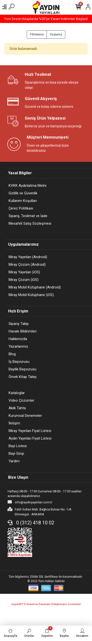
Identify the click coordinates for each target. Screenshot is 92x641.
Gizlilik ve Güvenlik (23, 193)
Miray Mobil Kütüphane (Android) (35, 287)
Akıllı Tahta (17, 408)
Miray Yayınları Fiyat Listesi (30, 431)
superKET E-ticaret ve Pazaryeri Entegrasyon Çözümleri (46, 604)
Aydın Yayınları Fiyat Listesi (30, 438)
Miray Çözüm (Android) (27, 264)
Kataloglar (17, 393)
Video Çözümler (21, 400)
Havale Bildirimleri (23, 331)
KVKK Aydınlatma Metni (27, 185)
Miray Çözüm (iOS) (24, 279)
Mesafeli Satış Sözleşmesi (30, 223)
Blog (12, 354)
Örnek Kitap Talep (23, 377)
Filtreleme (37, 34)
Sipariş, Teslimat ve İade (28, 216)
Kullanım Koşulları (23, 201)
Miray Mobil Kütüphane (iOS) (31, 295)
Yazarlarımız (18, 346)
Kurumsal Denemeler (25, 415)
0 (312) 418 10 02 (31, 523)
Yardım (14, 461)
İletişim (14, 423)
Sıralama (56, 34)
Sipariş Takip (19, 323)
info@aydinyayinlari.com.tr (30, 502)
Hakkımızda (18, 339)
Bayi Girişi (16, 453)
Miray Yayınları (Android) (28, 257)
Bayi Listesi (18, 446)
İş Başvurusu (19, 361)
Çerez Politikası (21, 208)
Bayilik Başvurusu (22, 369)
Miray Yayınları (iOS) (24, 272)
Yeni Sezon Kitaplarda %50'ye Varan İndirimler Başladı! (46, 19)
